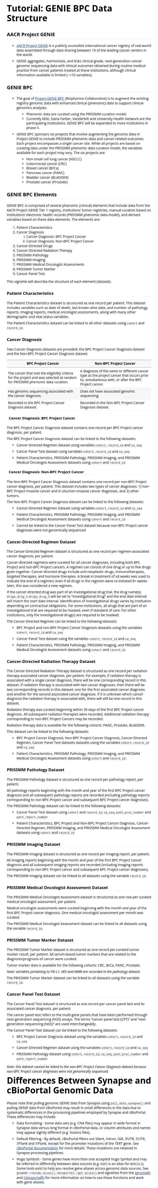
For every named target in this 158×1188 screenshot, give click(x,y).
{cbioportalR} (34, 1177)
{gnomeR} (143, 1172)
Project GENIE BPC (49, 98)
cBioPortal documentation (37, 1148)
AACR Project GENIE (32, 45)
